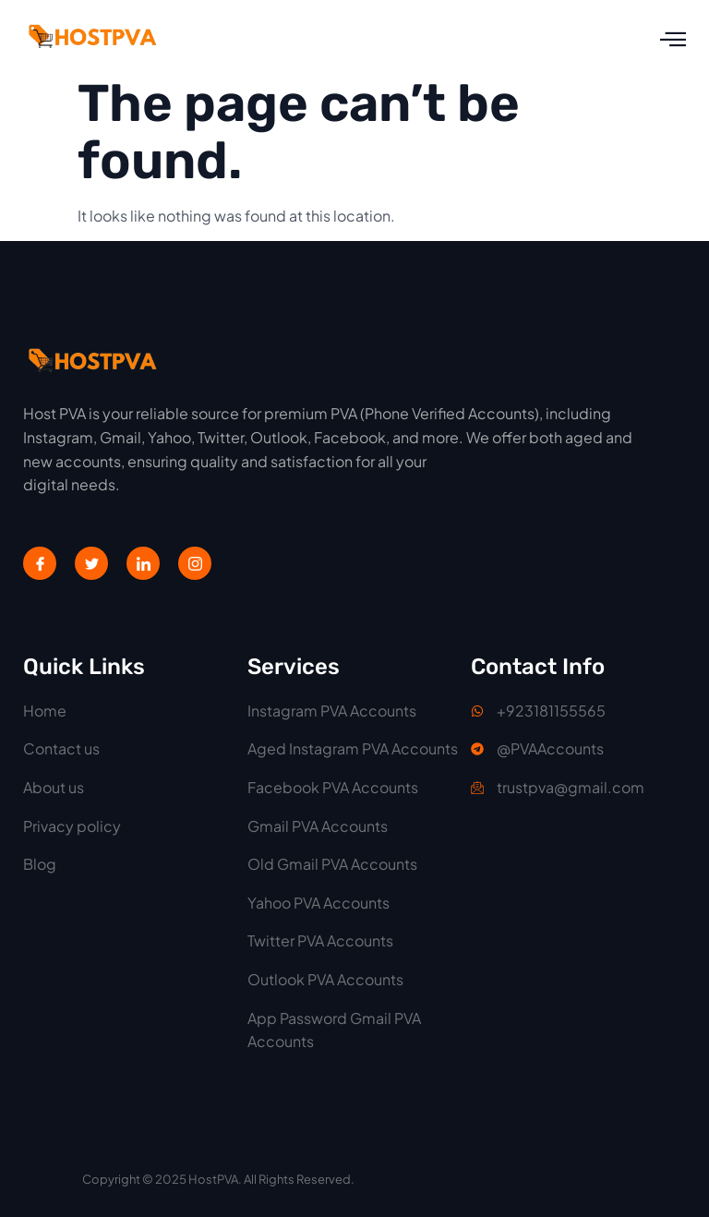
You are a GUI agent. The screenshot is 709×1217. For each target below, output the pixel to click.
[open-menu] (673, 39)
